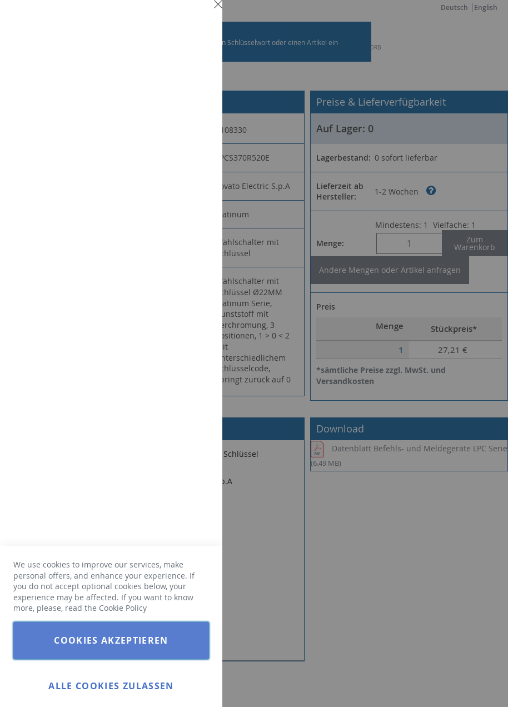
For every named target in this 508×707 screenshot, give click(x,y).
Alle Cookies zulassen (110, 686)
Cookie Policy (123, 608)
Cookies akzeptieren (111, 640)
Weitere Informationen (169, 97)
